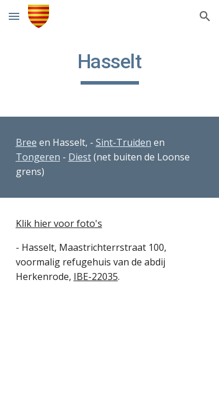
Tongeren (38, 156)
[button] (14, 16)
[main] (109, 67)
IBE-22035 (96, 276)
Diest (79, 156)
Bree (26, 142)
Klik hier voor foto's (59, 223)
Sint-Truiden (123, 142)
